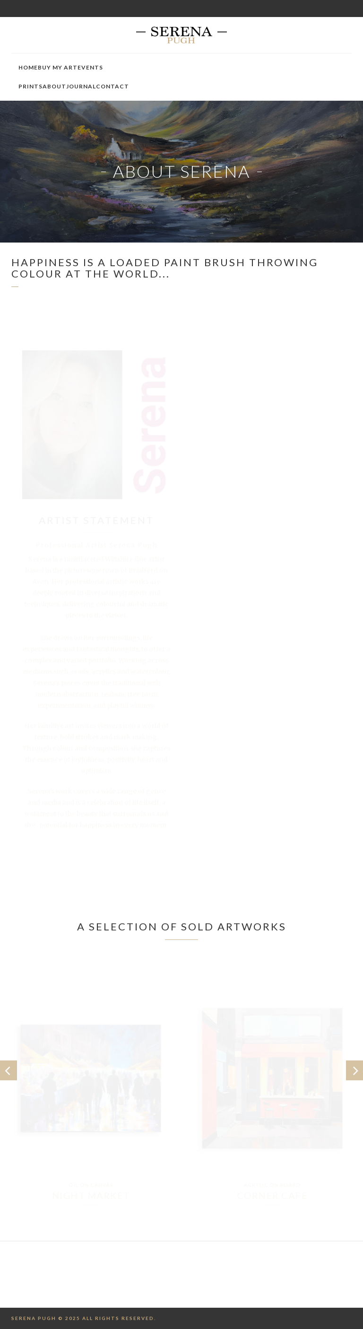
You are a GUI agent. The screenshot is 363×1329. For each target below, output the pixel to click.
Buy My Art (58, 67)
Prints (30, 86)
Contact (112, 86)
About (54, 86)
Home (28, 67)
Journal (81, 86)
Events (90, 67)
